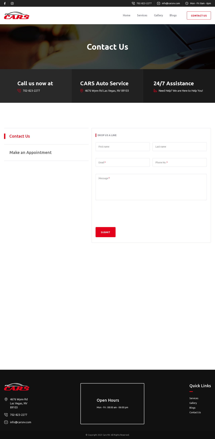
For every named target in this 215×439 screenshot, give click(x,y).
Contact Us (195, 412)
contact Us (199, 15)
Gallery (158, 15)
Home (126, 15)
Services (142, 15)
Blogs (173, 15)
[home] (16, 15)
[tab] (46, 136)
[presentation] (121, 213)
